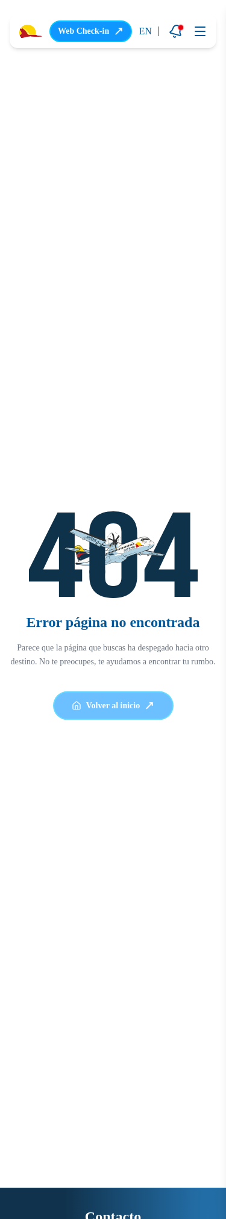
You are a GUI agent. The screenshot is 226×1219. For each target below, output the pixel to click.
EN (145, 31)
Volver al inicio (113, 707)
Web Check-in (91, 31)
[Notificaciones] (176, 31)
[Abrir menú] (200, 31)
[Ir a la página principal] (30, 32)
